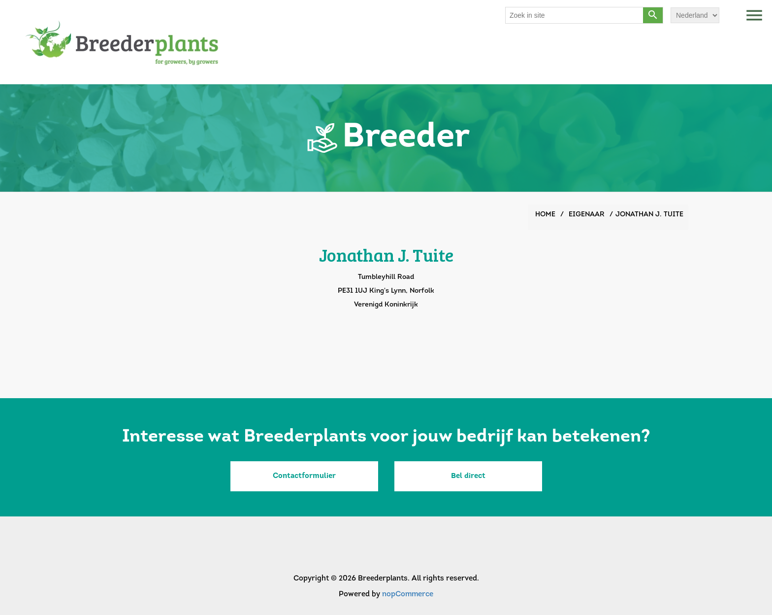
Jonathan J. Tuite (649, 214)
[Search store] (574, 15)
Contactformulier (304, 476)
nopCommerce (407, 594)
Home (545, 214)
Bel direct (468, 476)
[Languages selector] (695, 15)
